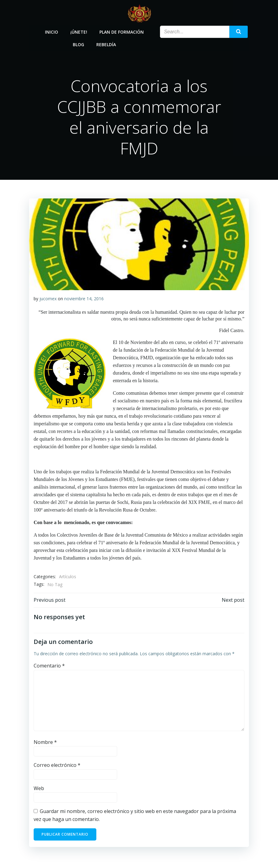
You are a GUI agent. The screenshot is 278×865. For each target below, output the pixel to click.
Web (39, 788)
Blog (78, 44)
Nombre (45, 741)
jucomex (48, 298)
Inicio (51, 31)
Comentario (49, 665)
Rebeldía (106, 44)
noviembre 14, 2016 (84, 298)
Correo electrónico (57, 765)
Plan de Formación (122, 31)
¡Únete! (79, 31)
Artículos (67, 576)
